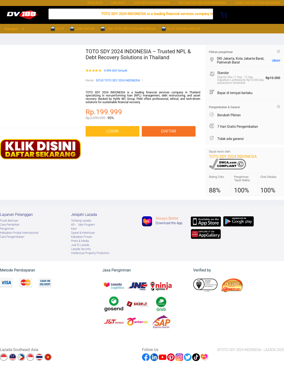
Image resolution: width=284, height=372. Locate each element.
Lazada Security (81, 249)
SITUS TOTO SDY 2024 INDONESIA (118, 80)
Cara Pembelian (10, 224)
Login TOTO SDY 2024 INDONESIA (257, 3)
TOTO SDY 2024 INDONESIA (152, 3)
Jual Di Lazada (80, 245)
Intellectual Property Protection (90, 253)
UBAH (276, 60)
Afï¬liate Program (83, 224)
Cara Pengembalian (12, 237)
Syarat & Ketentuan (83, 232)
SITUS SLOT (94, 3)
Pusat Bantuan (9, 220)
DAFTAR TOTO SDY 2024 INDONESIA (202, 3)
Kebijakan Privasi (81, 237)
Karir (74, 228)
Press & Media (80, 241)
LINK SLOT (118, 3)
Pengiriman (7, 228)
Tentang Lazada (81, 220)
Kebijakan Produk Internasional (19, 232)
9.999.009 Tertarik (115, 70)
